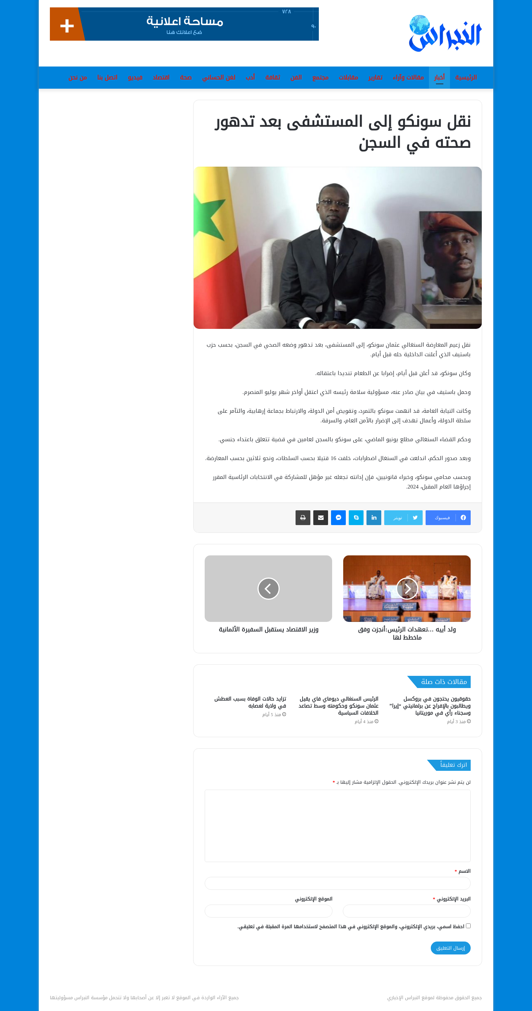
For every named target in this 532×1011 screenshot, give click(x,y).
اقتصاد (161, 77)
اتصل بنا (107, 77)
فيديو (135, 77)
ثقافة (272, 77)
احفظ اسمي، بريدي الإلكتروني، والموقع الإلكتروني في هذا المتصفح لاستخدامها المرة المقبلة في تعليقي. (351, 926)
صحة (186, 77)
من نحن (77, 77)
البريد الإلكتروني (452, 898)
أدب (250, 77)
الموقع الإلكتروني (313, 898)
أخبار (439, 77)
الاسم (463, 871)
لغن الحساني (218, 77)
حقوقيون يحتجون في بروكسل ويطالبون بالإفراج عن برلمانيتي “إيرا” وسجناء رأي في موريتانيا (430, 706)
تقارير (375, 77)
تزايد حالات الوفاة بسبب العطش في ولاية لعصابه (250, 702)
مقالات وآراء (408, 77)
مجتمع (320, 77)
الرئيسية (466, 77)
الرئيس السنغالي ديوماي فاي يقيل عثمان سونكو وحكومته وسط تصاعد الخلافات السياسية (338, 706)
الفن (296, 77)
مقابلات (348, 77)
